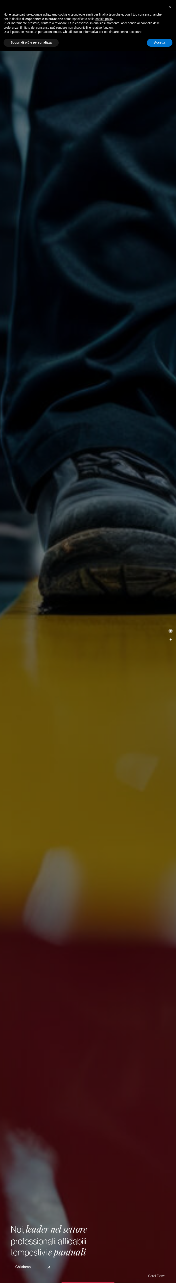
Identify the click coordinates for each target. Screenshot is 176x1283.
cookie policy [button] (104, 19)
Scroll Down (156, 1276)
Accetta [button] (159, 42)
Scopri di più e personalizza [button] (31, 42)
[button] (171, 631)
